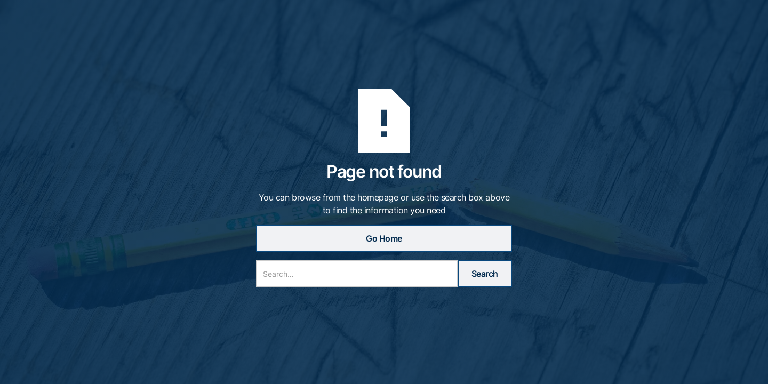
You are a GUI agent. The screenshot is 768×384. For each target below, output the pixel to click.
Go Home (384, 238)
